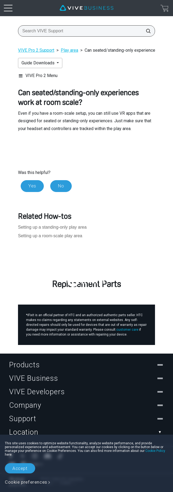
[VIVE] (86, 8)
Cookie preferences (26, 482)
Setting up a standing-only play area (52, 227)
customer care (127, 330)
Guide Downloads (38, 62)
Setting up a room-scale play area (50, 235)
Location (86, 432)
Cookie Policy (155, 451)
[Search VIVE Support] (147, 31)
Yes (32, 186)
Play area (69, 50)
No (61, 186)
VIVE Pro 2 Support (36, 50)
